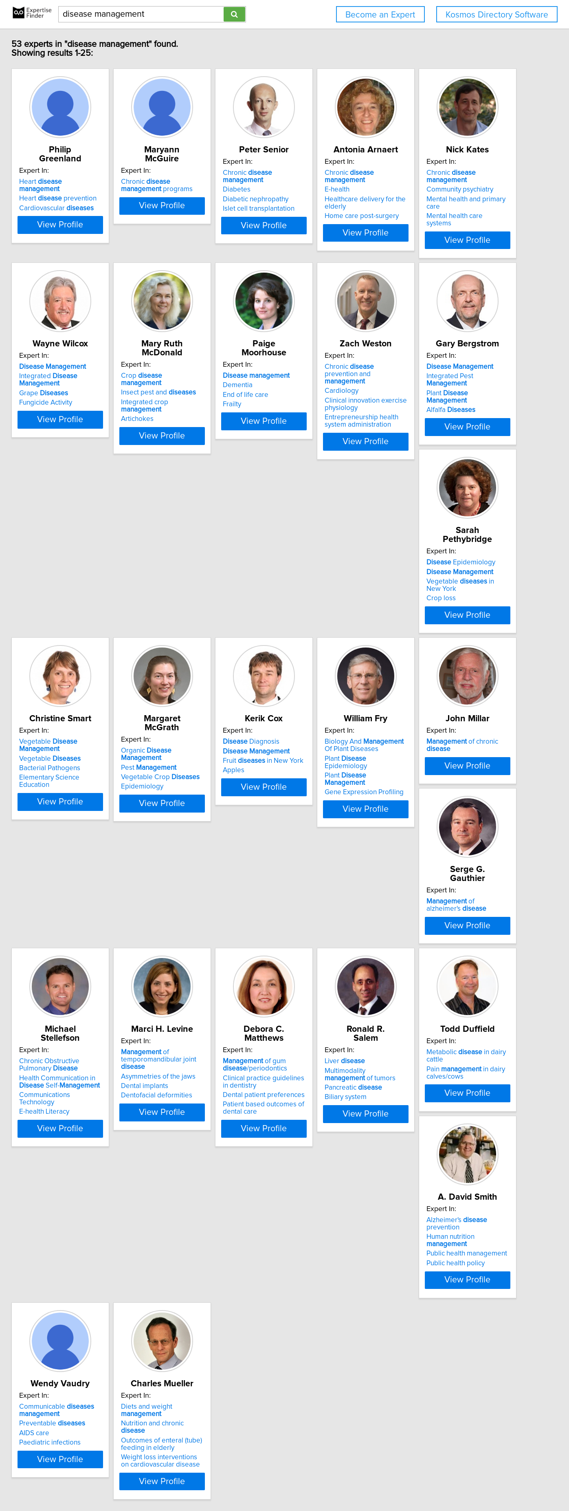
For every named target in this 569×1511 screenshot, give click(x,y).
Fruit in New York (210, 774)
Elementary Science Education (461, 589)
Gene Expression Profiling (331, 790)
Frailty (424, 395)
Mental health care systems (89, 395)
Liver (68, 1142)
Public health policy (321, 1171)
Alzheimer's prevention (340, 1142)
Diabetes (306, 182)
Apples (181, 783)
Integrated (220, 376)
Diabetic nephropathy (325, 192)
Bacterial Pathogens (445, 580)
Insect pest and (329, 376)
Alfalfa (194, 589)
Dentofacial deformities (328, 984)
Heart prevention (86, 182)
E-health (427, 182)
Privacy (283, 1481)
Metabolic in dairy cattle (219, 1142)
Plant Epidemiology (335, 771)
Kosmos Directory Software (497, 15)
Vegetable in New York (341, 580)
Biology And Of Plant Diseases (336, 758)
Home (261, 1481)
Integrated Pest (214, 570)
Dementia (429, 376)
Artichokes (308, 395)
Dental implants (316, 975)
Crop (334, 366)
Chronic (338, 172)
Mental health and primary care (95, 386)
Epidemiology (326, 560)
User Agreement (319, 1481)
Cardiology (65, 577)
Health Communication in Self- (221, 969)
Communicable (452, 1146)
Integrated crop (337, 386)
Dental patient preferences (456, 982)
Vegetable (465, 560)
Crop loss (307, 589)
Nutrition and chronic (92, 1346)
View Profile (99, 240)
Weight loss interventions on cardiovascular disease (91, 1376)
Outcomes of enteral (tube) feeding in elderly (88, 1359)
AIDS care (430, 1169)
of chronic (463, 754)
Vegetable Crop (87, 774)
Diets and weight (94, 1336)
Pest (75, 764)
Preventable (448, 1159)
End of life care (437, 386)
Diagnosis (198, 754)
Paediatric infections (445, 1178)
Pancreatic (76, 1169)
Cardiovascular (85, 192)
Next (308, 1441)
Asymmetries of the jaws (329, 965)
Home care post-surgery (452, 208)
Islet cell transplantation (328, 201)
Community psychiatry (81, 376)
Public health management (332, 1161)
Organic (94, 754)
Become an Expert (380, 15)
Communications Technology (214, 982)
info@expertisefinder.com (215, 1481)
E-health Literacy (195, 992)
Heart (90, 172)
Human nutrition (337, 1152)
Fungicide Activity (196, 395)
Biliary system (69, 1178)
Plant (212, 580)
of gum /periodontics (447, 952)
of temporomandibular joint (342, 952)
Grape (194, 386)
